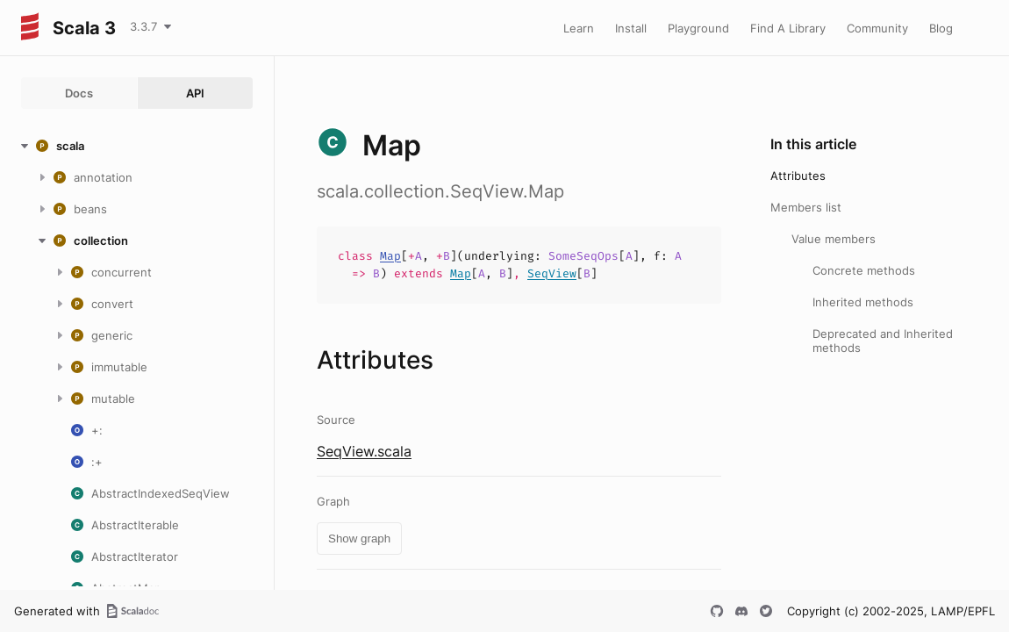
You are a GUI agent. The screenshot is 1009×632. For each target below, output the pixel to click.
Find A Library (788, 28)
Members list (805, 207)
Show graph (359, 538)
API (195, 93)
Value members (833, 239)
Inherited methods (862, 302)
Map (390, 255)
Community (877, 28)
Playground (698, 28)
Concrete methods (863, 270)
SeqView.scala (364, 451)
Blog (941, 28)
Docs (79, 93)
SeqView (551, 273)
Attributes (798, 176)
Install (631, 28)
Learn (578, 28)
